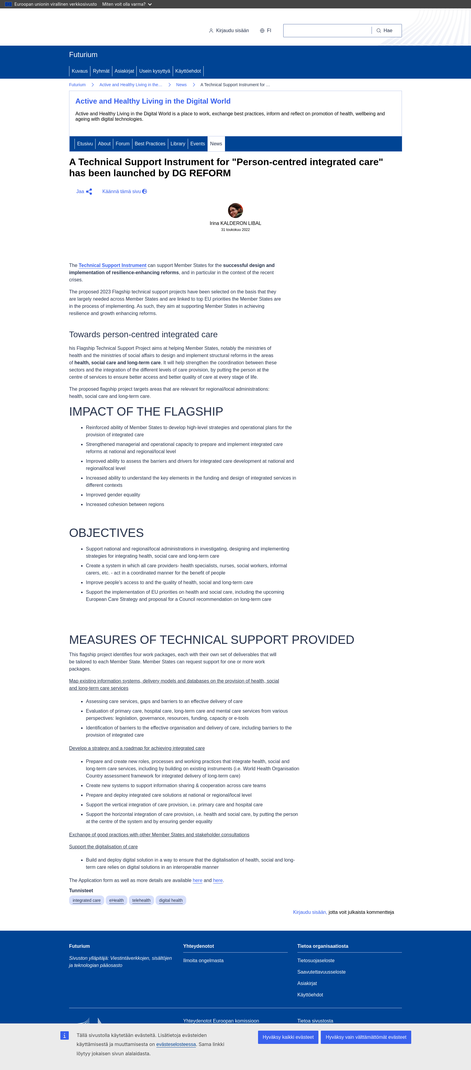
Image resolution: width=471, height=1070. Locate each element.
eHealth (116, 900)
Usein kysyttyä (154, 71)
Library (178, 143)
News (181, 84)
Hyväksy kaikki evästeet (288, 1037)
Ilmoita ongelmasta (203, 960)
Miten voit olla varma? (127, 4)
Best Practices (150, 143)
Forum (122, 143)
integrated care (87, 900)
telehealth (141, 900)
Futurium (83, 54)
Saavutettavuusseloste (321, 972)
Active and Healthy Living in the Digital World (153, 101)
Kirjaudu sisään (229, 30)
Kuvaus (80, 71)
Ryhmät (101, 71)
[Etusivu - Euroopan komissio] (110, 28)
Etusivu (85, 143)
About (104, 143)
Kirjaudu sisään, (310, 912)
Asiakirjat (124, 71)
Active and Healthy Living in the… (130, 84)
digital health (171, 900)
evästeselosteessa (176, 1044)
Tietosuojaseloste (316, 960)
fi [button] (265, 30)
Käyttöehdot (188, 71)
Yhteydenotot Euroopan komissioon (221, 1020)
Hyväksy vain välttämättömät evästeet (366, 1037)
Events (197, 143)
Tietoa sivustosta (315, 1020)
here (197, 880)
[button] (83, 191)
